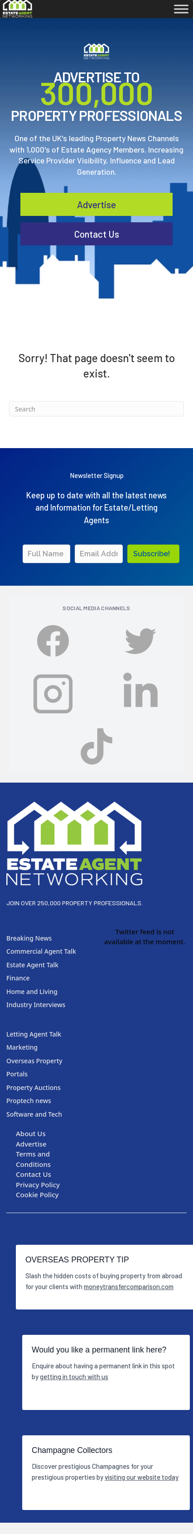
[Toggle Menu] (181, 9)
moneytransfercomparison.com (129, 1286)
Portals (17, 1074)
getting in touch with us (74, 1376)
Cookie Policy (37, 1194)
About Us (31, 1133)
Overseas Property (34, 1060)
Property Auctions (33, 1087)
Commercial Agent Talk (41, 951)
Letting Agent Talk (33, 1034)
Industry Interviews (35, 1004)
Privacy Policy (38, 1184)
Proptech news (28, 1100)
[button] (153, 554)
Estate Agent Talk (32, 965)
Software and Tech (34, 1114)
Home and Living (32, 991)
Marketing (22, 1047)
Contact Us (33, 1174)
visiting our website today (142, 1477)
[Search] (96, 408)
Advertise (96, 230)
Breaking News (29, 938)
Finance (18, 978)
